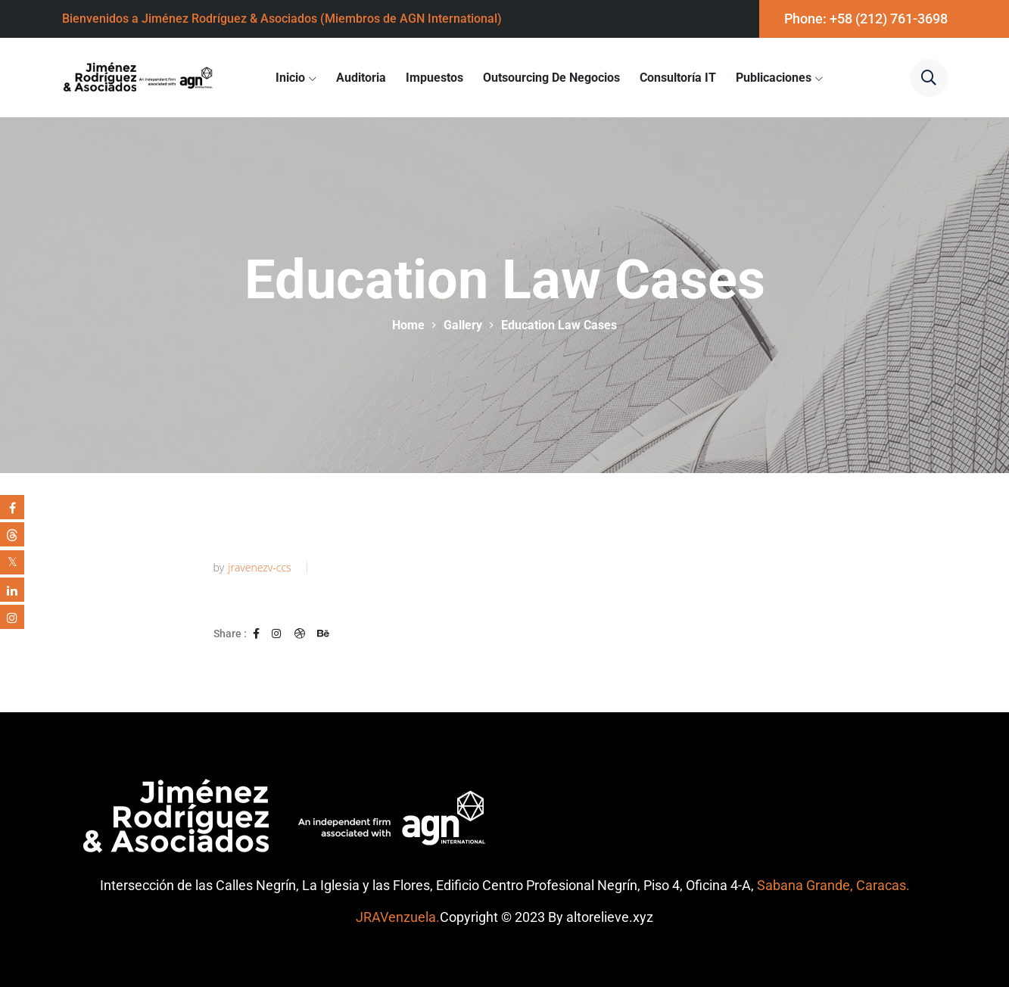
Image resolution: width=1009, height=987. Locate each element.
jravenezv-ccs (259, 568)
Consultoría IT (678, 77)
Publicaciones (773, 77)
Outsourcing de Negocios (551, 77)
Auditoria (361, 77)
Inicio (290, 77)
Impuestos (434, 77)
